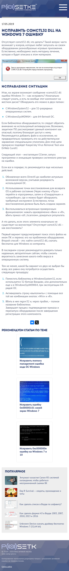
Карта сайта (7, 566)
